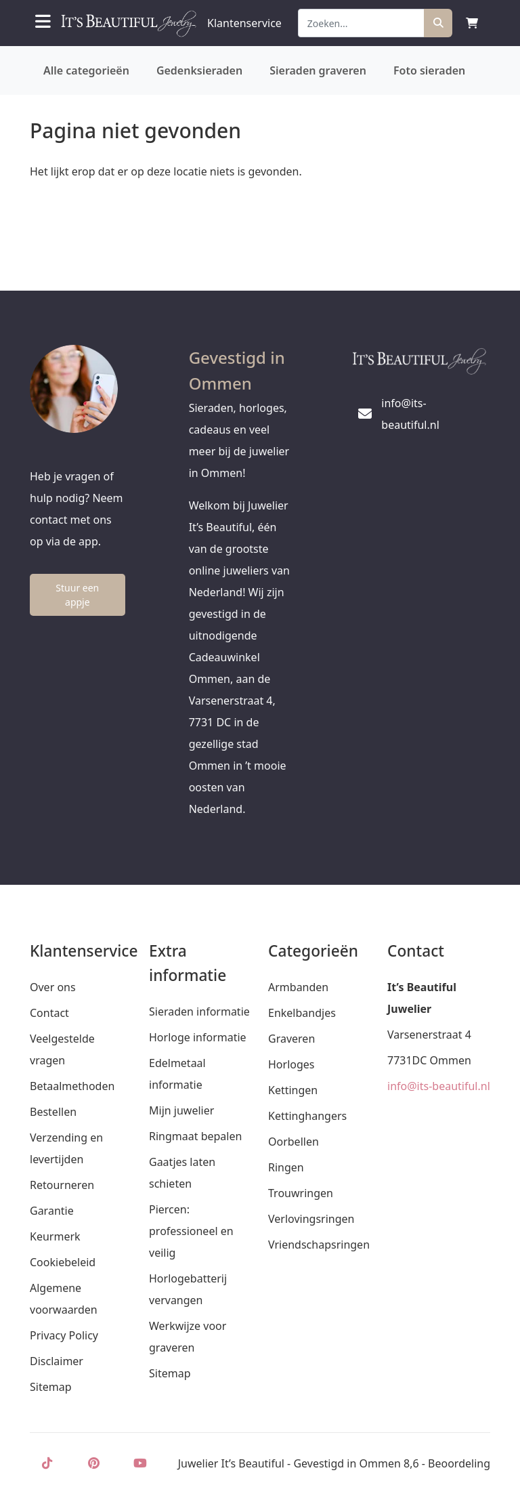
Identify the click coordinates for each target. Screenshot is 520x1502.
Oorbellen (293, 1141)
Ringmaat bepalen (195, 1136)
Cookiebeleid (62, 1262)
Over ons (53, 987)
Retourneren (62, 1184)
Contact (49, 1012)
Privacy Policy (64, 1335)
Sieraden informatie (199, 1011)
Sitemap (51, 1386)
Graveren (291, 1038)
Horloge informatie (197, 1037)
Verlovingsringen (311, 1218)
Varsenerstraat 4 (429, 1034)
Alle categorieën (86, 70)
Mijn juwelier (181, 1110)
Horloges (291, 1064)
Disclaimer (56, 1361)
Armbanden (298, 987)
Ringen (286, 1167)
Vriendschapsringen (319, 1244)
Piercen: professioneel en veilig (191, 1231)
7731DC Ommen (429, 1060)
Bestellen (53, 1111)
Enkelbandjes (302, 1012)
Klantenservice (244, 23)
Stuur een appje (77, 594)
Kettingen (293, 1090)
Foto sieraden (429, 70)
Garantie (52, 1210)
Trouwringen (300, 1193)
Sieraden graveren (317, 70)
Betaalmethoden (72, 1086)
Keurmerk (55, 1236)
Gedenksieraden (199, 70)
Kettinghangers (307, 1115)
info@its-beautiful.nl (438, 1086)
